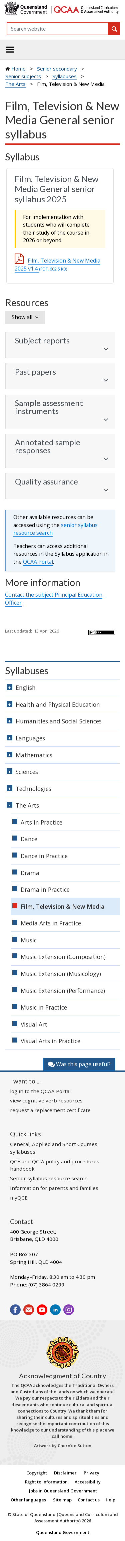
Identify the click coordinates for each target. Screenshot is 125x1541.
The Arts (15, 84)
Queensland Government (62, 1532)
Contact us (89, 1500)
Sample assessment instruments (49, 407)
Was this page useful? (79, 1064)
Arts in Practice (41, 822)
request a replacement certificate (50, 1110)
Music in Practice (44, 1007)
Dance (29, 839)
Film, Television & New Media (62, 906)
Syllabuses (64, 76)
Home (18, 68)
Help (110, 1500)
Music (29, 940)
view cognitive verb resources (46, 1100)
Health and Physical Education (58, 704)
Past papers (35, 371)
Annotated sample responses (47, 446)
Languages (30, 738)
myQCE (19, 1197)
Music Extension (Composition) (63, 957)
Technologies (33, 789)
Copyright (36, 1473)
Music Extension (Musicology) (61, 974)
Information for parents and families (54, 1188)
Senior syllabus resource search (49, 1178)
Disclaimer (65, 1473)
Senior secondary (57, 68)
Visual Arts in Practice (50, 1041)
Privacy (91, 1473)
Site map (62, 1500)
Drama (30, 873)
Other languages (28, 1500)
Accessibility (88, 1482)
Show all (22, 317)
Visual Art (34, 1024)
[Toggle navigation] (10, 50)
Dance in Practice (44, 856)
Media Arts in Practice (51, 923)
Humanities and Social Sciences (59, 721)
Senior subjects (23, 76)
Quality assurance (46, 481)
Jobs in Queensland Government (63, 1491)
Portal (38, 561)
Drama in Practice (45, 889)
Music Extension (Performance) (63, 991)
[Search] (57, 28)
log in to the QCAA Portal (40, 1091)
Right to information (46, 1482)
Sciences (27, 772)
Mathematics (34, 755)
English (26, 687)
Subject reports (42, 340)
